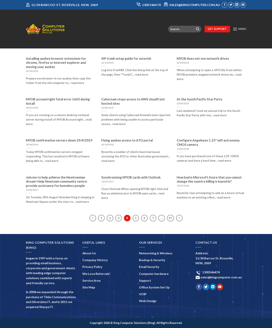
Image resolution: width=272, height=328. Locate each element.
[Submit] (197, 29)
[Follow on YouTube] (243, 5)
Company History (95, 260)
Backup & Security (152, 260)
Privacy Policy (92, 266)
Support (145, 280)
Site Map (88, 287)
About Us (89, 253)
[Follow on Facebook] (224, 5)
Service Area (91, 280)
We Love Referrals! (96, 273)
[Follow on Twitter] (231, 5)
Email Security (149, 266)
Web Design (147, 301)
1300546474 (211, 272)
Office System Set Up (154, 287)
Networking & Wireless (155, 253)
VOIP (143, 294)
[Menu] (239, 29)
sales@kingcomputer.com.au (221, 277)
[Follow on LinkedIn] (237, 5)
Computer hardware (154, 273)
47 (170, 218)
